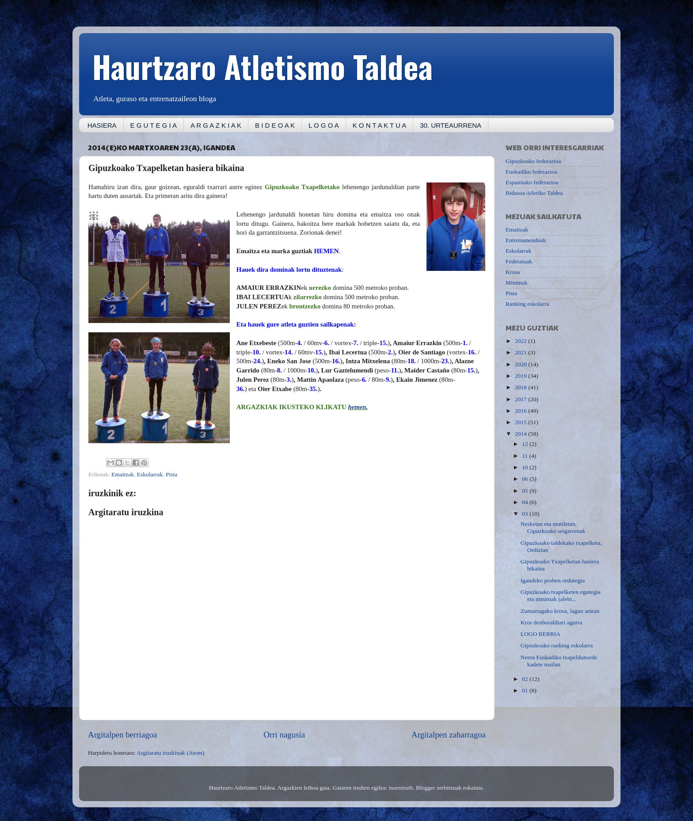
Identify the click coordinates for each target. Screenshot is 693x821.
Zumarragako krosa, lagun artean (560, 611)
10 (525, 467)
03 (525, 513)
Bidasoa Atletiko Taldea (534, 193)
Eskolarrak (150, 474)
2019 (521, 375)
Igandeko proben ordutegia (553, 580)
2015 (521, 422)
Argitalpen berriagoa (122, 734)
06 (525, 478)
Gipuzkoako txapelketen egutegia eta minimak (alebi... (561, 595)
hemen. (358, 406)
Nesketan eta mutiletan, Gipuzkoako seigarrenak (553, 527)
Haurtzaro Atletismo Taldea (262, 66)
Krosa (513, 272)
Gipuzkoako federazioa (533, 161)
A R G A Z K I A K (215, 125)
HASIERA (102, 125)
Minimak (517, 282)
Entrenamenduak (526, 240)
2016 (521, 410)
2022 (521, 341)
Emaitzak (122, 474)
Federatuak (519, 261)
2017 (521, 399)
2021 (521, 352)
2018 (521, 387)
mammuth (401, 787)
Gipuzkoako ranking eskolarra (557, 645)
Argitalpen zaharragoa (448, 734)
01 (525, 690)
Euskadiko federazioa (531, 171)
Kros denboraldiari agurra (551, 622)
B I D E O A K (275, 125)
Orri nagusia (284, 734)
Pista (171, 474)
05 (525, 490)
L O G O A (323, 125)
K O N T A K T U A (379, 125)
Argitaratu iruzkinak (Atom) (170, 752)
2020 (521, 364)
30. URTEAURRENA (450, 125)
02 (525, 679)
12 (525, 444)
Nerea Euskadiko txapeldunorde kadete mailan (559, 661)
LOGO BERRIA (540, 634)
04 (525, 502)
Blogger (425, 787)
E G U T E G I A (153, 125)
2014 (521, 433)
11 (525, 455)
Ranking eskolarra (527, 303)
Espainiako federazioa (532, 182)
